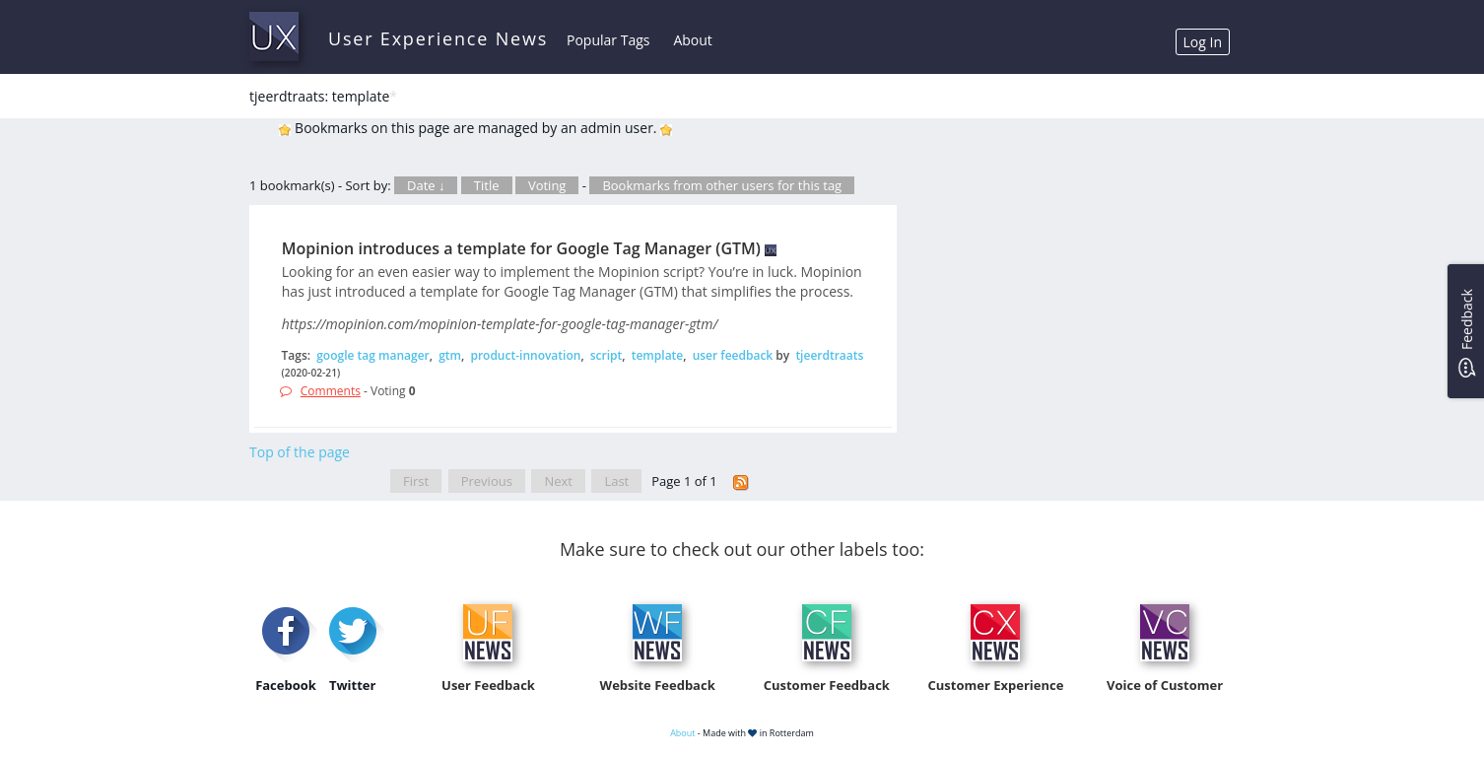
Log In (1202, 42)
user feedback (733, 355)
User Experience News (438, 38)
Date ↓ (425, 185)
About (692, 40)
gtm (449, 355)
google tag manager (373, 355)
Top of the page (299, 452)
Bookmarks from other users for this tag (722, 185)
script (606, 355)
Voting (547, 185)
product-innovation (525, 355)
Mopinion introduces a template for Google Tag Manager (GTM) (521, 248)
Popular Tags (608, 40)
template (658, 355)
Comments (331, 390)
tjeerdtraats (829, 355)
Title (487, 185)
